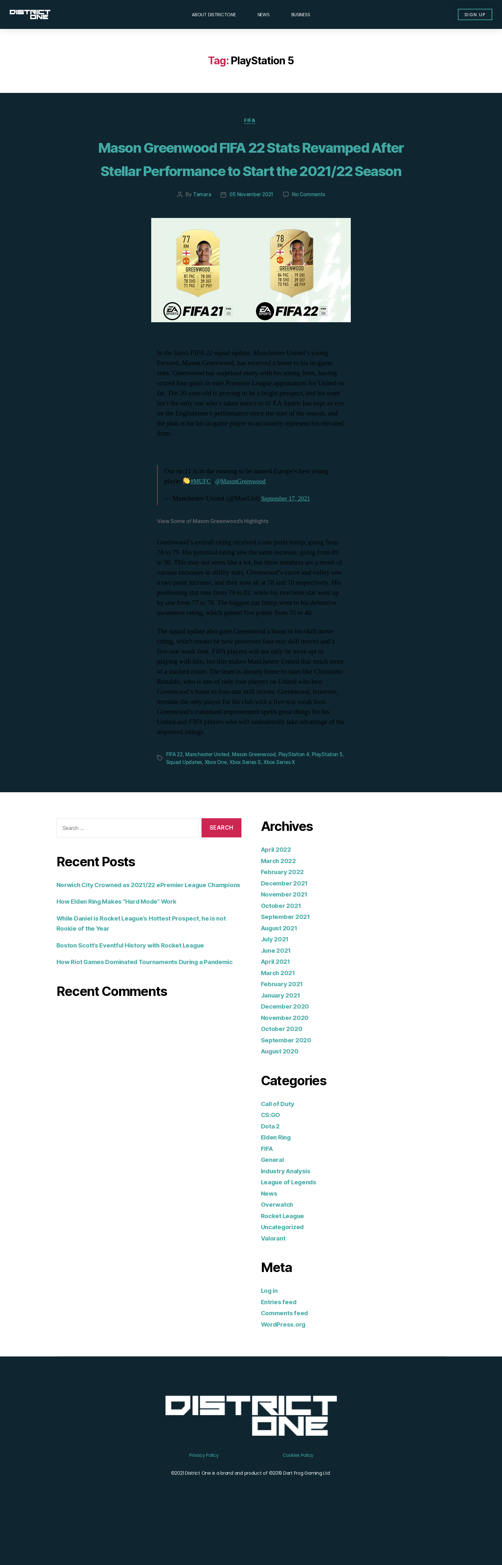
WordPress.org (285, 1372)
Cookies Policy (298, 1503)
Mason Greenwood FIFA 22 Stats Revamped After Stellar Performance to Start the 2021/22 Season (251, 182)
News (264, 14)
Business (300, 14)
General (274, 1207)
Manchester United (209, 802)
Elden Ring (278, 1185)
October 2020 (283, 1077)
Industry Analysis (289, 1219)
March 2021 (280, 1021)
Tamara (200, 243)
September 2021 (288, 965)
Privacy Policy (203, 1503)
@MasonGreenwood (246, 530)
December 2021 (287, 931)
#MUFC (201, 530)
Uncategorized (285, 1275)
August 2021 (282, 976)
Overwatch (279, 1252)
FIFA (251, 122)
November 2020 (287, 1066)
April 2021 (277, 1009)
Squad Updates (190, 810)
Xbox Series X (291, 810)
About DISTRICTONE (214, 14)
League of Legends (292, 1230)
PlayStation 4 (298, 802)
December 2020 (287, 1054)
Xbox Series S (254, 810)
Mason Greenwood (257, 802)
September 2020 (288, 1088)
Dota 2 (271, 1174)
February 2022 (285, 920)
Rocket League (285, 1264)
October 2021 (283, 953)
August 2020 (282, 1099)
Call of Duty (280, 1152)
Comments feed (287, 1361)
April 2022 (278, 897)
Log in (270, 1338)
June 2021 (278, 998)
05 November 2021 (250, 243)
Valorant (274, 1286)
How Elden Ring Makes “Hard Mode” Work (124, 960)
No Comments (310, 243)
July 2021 (277, 987)
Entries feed (281, 1350)
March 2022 (280, 909)
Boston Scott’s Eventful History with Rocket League (139, 1003)
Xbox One (223, 810)
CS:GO (272, 1163)
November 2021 (287, 942)
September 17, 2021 (288, 547)
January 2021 (283, 1043)
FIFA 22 (175, 802)
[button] (471, 14)
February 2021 (284, 1032)
